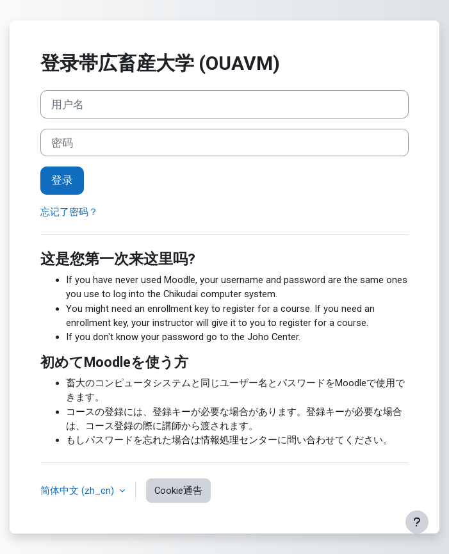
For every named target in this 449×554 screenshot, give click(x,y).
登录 (62, 180)
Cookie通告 (178, 490)
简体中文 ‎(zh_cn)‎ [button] (78, 490)
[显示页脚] (417, 522)
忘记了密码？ (69, 212)
